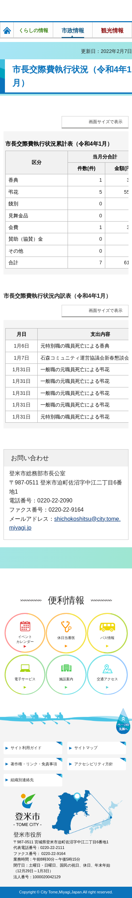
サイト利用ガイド (26, 748)
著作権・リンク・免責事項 (34, 764)
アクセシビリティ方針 (93, 764)
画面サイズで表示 (105, 121)
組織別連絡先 (22, 780)
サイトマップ (86, 748)
